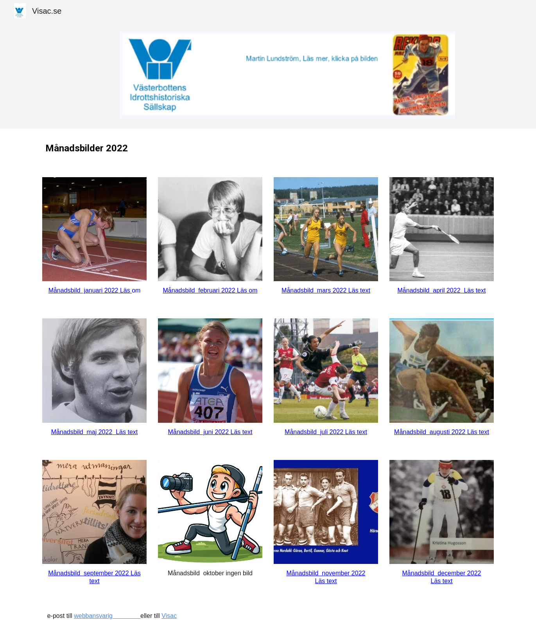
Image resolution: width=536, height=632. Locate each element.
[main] (267, 148)
